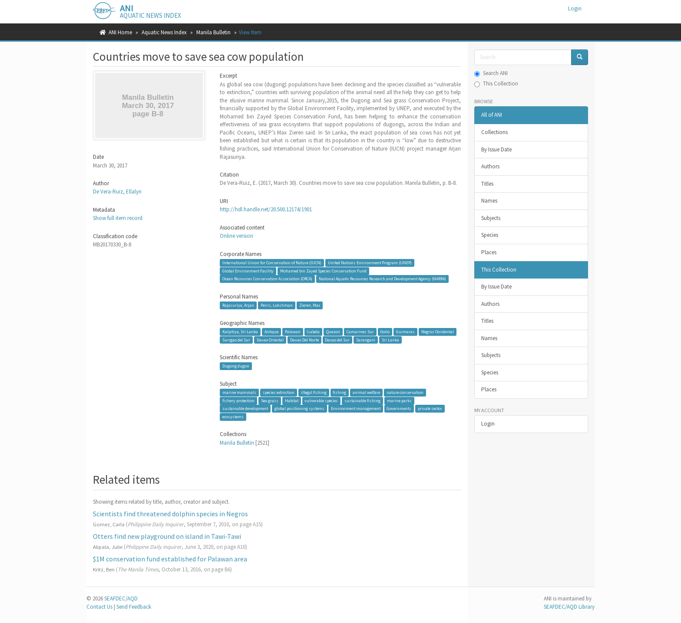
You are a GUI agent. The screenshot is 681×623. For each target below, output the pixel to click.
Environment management (355, 408)
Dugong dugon (235, 366)
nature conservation (405, 392)
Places (488, 252)
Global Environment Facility (248, 271)
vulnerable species (321, 400)
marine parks (399, 400)
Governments (399, 408)
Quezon (333, 331)
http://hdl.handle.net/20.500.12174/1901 (266, 209)
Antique (271, 331)
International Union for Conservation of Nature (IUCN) (271, 263)
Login (488, 423)
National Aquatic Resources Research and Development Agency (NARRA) (382, 279)
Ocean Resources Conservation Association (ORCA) (267, 279)
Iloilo (385, 331)
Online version (236, 235)
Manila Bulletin (213, 32)
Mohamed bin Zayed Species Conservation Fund (323, 271)
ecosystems (233, 417)
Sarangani (365, 339)
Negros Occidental (437, 331)
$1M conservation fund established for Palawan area (170, 558)
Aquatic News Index (164, 32)
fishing (339, 392)
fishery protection (238, 400)
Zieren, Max (309, 305)
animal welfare (366, 392)
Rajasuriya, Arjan (238, 305)
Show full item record (117, 218)
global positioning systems (299, 408)
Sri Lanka (390, 339)
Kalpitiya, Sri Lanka (240, 331)
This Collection (496, 83)
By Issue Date (496, 149)
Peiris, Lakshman (277, 305)
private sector (430, 408)
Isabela (313, 331)
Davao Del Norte (304, 339)
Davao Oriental (270, 339)
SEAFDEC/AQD (121, 598)
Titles (487, 183)
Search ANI (491, 73)
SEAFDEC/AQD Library (569, 606)
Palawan (293, 331)
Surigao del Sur (236, 339)
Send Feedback (133, 606)
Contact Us (99, 606)
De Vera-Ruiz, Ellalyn (117, 191)
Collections (494, 132)
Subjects (490, 218)
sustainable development (245, 408)
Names (489, 200)
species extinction (278, 392)
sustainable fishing (362, 400)
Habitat (291, 400)
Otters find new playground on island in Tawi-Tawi (167, 536)
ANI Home (120, 32)
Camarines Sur (360, 331)
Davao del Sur (337, 339)
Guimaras (405, 331)
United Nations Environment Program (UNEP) (370, 263)
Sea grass (269, 400)
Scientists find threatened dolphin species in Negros (170, 513)
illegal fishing (314, 392)
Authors (490, 166)
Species (489, 235)
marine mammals (239, 392)
